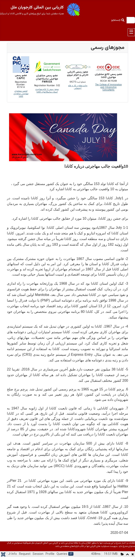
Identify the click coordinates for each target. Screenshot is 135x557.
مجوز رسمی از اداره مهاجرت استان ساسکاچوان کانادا (47, 91)
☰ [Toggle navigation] (131, 32)
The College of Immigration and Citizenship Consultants (108, 87)
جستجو (117, 20)
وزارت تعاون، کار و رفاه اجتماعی (77, 87)
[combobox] (130, 20)
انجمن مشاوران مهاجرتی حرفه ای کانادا (21, 93)
